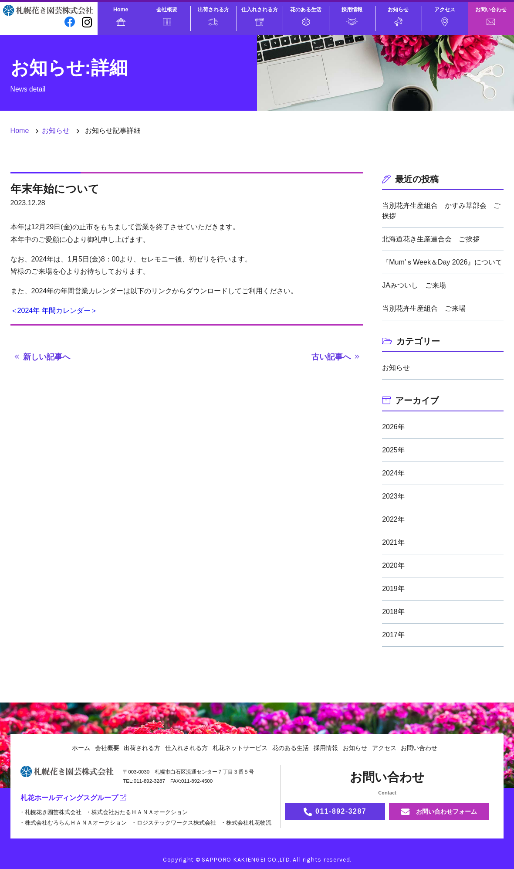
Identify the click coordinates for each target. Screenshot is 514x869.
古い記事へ (331, 357)
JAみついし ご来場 (414, 285)
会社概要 (166, 16)
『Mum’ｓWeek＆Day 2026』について (442, 262)
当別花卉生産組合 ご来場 (424, 308)
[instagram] (87, 22)
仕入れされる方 (259, 16)
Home (120, 16)
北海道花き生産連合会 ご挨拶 (431, 239)
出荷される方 (213, 16)
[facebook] (69, 22)
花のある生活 (305, 16)
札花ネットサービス (240, 747)
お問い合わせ (491, 16)
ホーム (81, 747)
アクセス (444, 16)
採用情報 (352, 16)
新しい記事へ (46, 357)
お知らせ (398, 16)
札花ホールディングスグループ (73, 797)
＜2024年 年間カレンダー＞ (54, 310)
